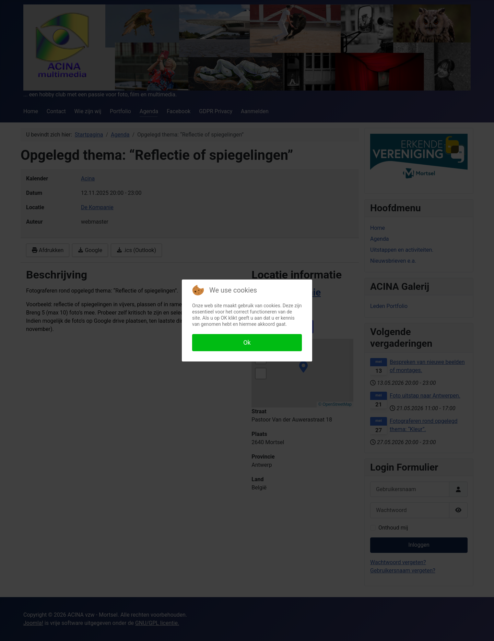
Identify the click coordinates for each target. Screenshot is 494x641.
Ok (247, 342)
